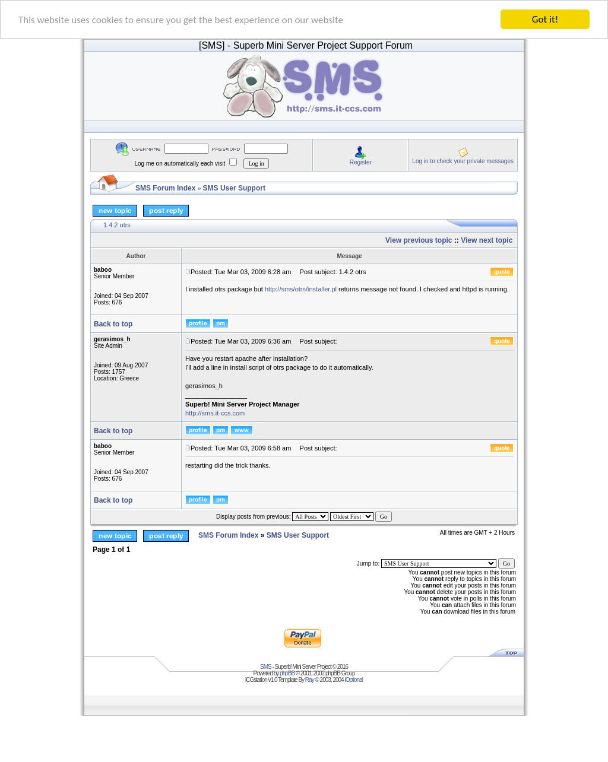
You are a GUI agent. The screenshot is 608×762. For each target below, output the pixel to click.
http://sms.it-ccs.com (215, 413)
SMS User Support (234, 188)
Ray (309, 680)
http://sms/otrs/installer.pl (301, 289)
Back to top (113, 324)
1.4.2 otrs (117, 224)
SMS (265, 666)
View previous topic (418, 240)
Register (361, 161)
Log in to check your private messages (463, 160)
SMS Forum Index (165, 188)
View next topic (486, 240)
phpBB (287, 673)
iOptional (353, 680)
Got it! (545, 19)
